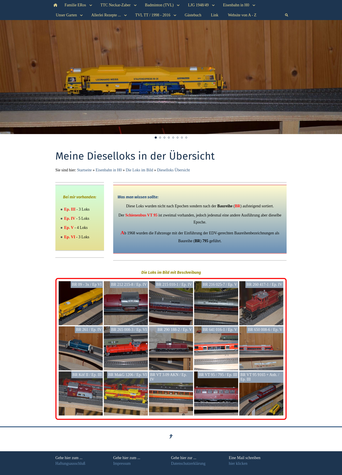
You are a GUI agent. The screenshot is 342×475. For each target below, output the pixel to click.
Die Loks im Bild (139, 170)
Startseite (84, 170)
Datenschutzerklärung (188, 463)
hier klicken (238, 463)
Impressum (122, 463)
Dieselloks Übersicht (173, 170)
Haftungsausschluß (70, 463)
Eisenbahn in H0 (109, 170)
